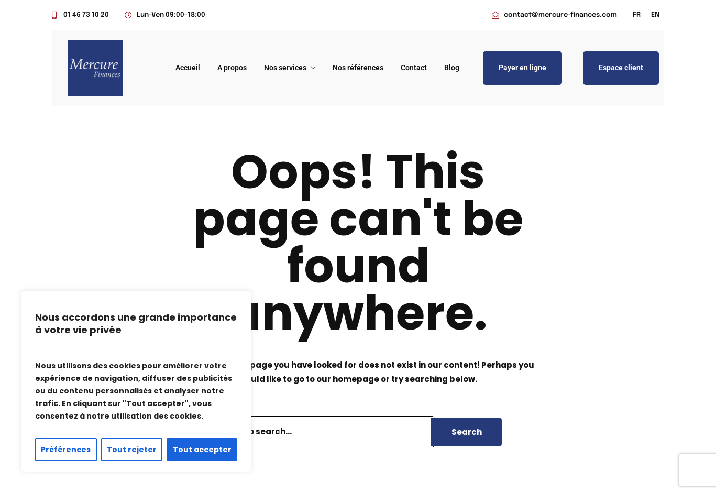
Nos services (285, 67)
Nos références (358, 67)
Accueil (187, 67)
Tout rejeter (132, 449)
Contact (414, 67)
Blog (451, 67)
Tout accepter (202, 449)
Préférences (66, 449)
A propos (232, 67)
